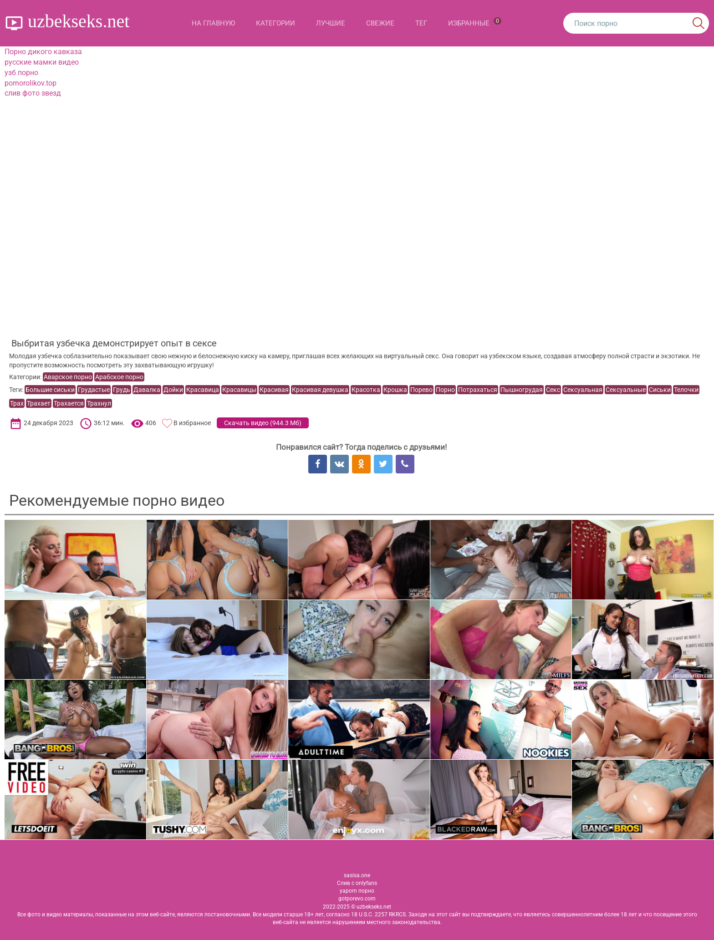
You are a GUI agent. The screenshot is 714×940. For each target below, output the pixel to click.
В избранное (192, 423)
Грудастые (94, 389)
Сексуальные (626, 389)
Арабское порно (119, 377)
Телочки (686, 389)
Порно (445, 389)
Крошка (395, 389)
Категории (275, 23)
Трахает (39, 403)
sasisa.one (357, 875)
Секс (553, 389)
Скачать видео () (262, 423)
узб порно (21, 72)
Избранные (474, 22)
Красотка (366, 389)
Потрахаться (477, 389)
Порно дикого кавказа (43, 51)
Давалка (146, 389)
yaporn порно (357, 891)
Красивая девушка (320, 389)
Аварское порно (68, 377)
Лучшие (330, 23)
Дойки (173, 389)
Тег (421, 23)
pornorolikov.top (30, 83)
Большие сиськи (50, 389)
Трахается (69, 403)
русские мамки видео (42, 62)
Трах (17, 403)
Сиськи (660, 389)
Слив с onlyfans (357, 883)
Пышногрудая (521, 389)
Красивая (274, 389)
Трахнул (99, 403)
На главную (213, 23)
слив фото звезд (33, 93)
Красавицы (239, 389)
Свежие (380, 23)
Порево (421, 389)
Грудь (121, 389)
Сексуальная (582, 389)
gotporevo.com (357, 898)
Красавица (202, 389)
